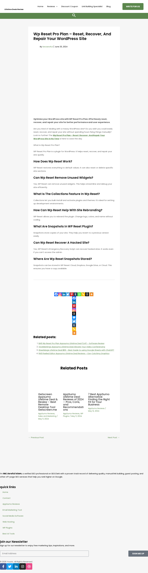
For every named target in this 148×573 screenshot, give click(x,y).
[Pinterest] (72, 292)
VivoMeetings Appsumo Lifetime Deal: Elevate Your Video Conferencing (73, 346)
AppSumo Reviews (46, 417)
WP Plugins (8, 527)
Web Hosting (9, 521)
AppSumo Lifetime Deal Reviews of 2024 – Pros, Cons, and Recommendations (73, 405)
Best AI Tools (9, 533)
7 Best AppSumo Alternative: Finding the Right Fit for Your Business (99, 403)
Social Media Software (13, 515)
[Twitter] (68, 292)
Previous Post (36, 441)
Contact (7, 498)
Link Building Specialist (92, 6)
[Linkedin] (64, 292)
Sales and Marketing (47, 419)
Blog (108, 6)
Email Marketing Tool (12, 510)
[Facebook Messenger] (74, 317)
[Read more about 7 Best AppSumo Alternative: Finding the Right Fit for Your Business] (99, 386)
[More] (91, 292)
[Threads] (87, 292)
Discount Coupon (69, 6)
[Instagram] (60, 292)
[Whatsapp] (79, 292)
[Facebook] (56, 292)
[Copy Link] (83, 292)
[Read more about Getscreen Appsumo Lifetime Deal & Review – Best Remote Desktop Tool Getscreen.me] (49, 386)
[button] (56, 6)
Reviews (52, 6)
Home (40, 6)
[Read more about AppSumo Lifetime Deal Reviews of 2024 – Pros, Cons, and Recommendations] (74, 386)
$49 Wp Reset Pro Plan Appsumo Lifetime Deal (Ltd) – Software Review (73, 343)
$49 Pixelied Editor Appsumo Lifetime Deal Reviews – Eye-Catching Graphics (75, 356)
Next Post (114, 441)
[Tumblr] (75, 292)
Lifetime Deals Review (14, 9)
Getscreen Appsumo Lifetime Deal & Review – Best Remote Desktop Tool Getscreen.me (48, 405)
